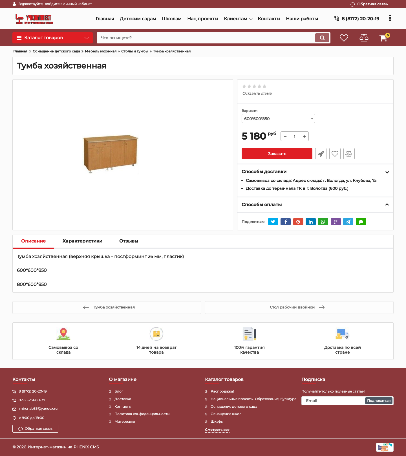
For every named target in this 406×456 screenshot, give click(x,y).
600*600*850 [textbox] (257, 118)
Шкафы (217, 421)
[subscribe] (347, 400)
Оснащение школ (226, 414)
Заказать (277, 153)
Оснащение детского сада (234, 406)
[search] (213, 37)
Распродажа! (222, 391)
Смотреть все (217, 430)
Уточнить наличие (320, 153)
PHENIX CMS (86, 447)
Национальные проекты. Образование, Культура (253, 399)
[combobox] (278, 118)
